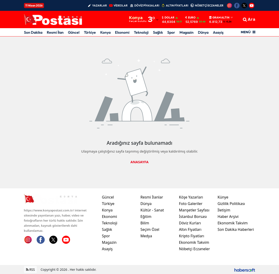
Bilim (144, 223)
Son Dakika (33, 32)
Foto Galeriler (191, 203)
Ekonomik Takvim (194, 242)
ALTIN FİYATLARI (177, 5)
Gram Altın (219, 17)
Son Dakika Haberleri (235, 229)
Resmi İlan (55, 32)
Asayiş (218, 32)
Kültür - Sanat (152, 210)
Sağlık (158, 32)
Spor (171, 32)
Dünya (203, 32)
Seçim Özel (149, 229)
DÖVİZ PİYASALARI (146, 5)
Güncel (73, 32)
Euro (190, 17)
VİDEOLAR (121, 5)
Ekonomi (122, 32)
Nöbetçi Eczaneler (194, 248)
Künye (222, 197)
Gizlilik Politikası (231, 203)
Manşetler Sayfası (194, 210)
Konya (105, 32)
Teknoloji (141, 32)
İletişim (223, 210)
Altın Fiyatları (190, 229)
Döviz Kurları (190, 223)
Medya (146, 235)
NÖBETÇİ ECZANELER (209, 5)
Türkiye (90, 32)
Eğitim (145, 216)
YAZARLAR (99, 5)
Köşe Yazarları (191, 197)
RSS (30, 269)
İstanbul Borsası (193, 216)
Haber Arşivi (227, 216)
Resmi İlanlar (151, 197)
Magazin (186, 32)
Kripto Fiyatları (191, 235)
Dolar (168, 17)
